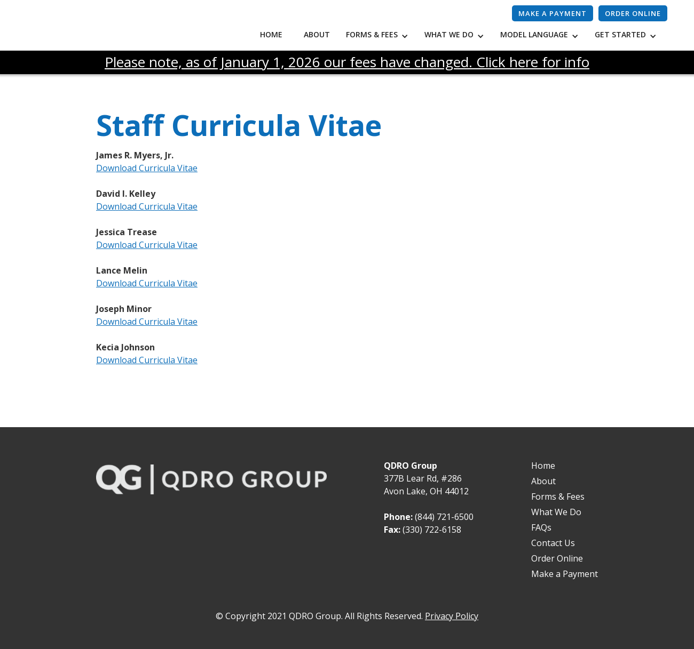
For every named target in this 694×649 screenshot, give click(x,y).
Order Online (633, 13)
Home (271, 34)
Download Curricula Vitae (147, 168)
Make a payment (552, 13)
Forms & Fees (558, 496)
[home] (133, 28)
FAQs (541, 527)
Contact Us (553, 543)
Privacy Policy (451, 616)
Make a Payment (564, 574)
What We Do (556, 512)
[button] (380, 36)
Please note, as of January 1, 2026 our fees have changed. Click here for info (347, 61)
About (317, 34)
